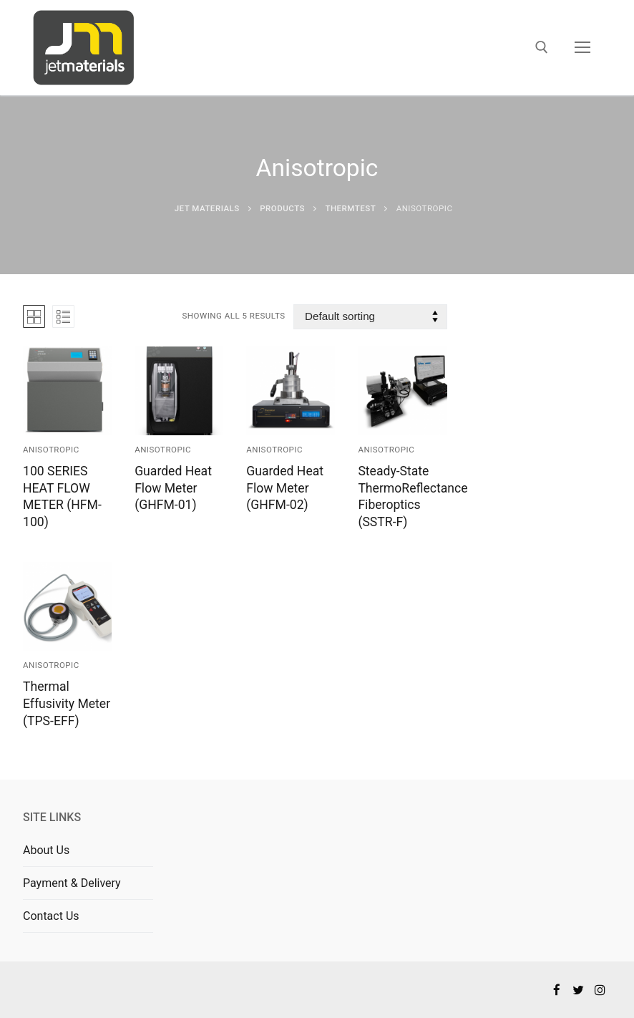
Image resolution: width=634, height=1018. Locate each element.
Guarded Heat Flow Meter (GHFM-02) (284, 488)
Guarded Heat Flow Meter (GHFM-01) (173, 488)
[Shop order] (370, 316)
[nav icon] (582, 48)
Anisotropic (51, 450)
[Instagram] (600, 990)
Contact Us (51, 916)
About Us (46, 850)
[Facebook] (556, 990)
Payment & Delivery (72, 883)
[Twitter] (578, 990)
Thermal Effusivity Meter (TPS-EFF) (66, 703)
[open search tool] (541, 47)
